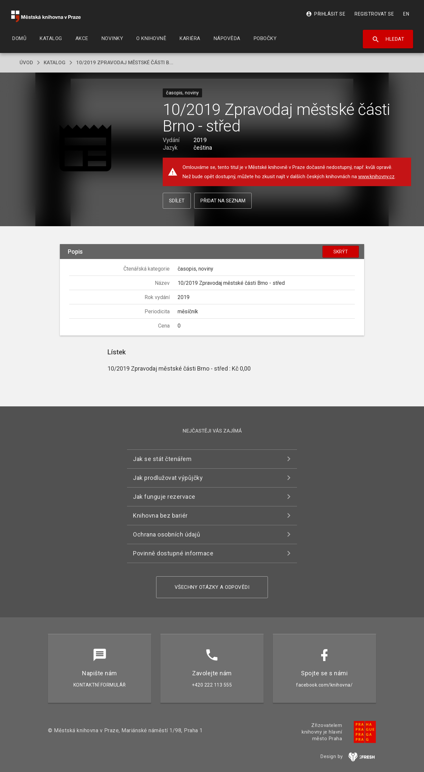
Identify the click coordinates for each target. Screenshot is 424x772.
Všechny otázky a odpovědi (212, 587)
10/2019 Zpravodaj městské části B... (124, 63)
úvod (26, 63)
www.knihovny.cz (376, 177)
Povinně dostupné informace (173, 553)
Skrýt (340, 251)
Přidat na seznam (222, 201)
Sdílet (177, 201)
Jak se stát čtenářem (162, 458)
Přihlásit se (325, 14)
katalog (54, 63)
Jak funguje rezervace (164, 496)
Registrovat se (374, 14)
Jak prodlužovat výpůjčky (168, 477)
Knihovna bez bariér (160, 515)
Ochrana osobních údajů (166, 534)
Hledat (388, 39)
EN (406, 14)
